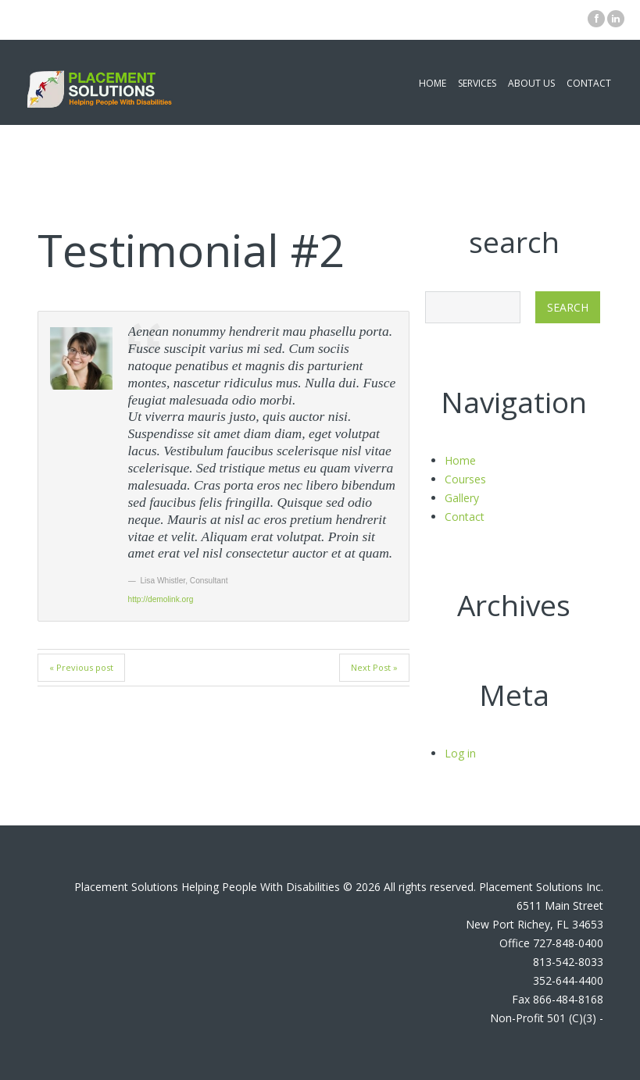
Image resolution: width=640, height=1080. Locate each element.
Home (432, 83)
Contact (589, 83)
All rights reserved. (430, 886)
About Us (531, 83)
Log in (460, 753)
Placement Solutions (126, 886)
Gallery (462, 497)
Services (477, 83)
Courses (465, 479)
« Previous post (81, 667)
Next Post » (374, 667)
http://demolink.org (161, 599)
